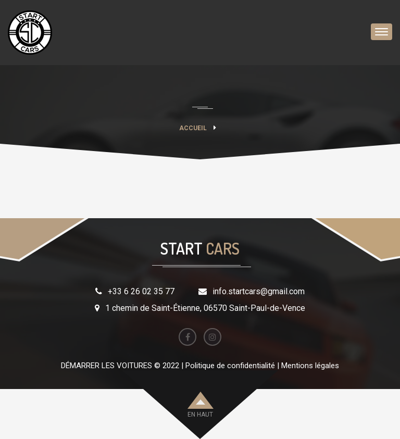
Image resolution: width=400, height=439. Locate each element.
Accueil (193, 128)
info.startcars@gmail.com (259, 291)
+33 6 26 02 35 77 (141, 291)
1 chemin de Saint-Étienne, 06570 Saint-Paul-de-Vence (205, 308)
